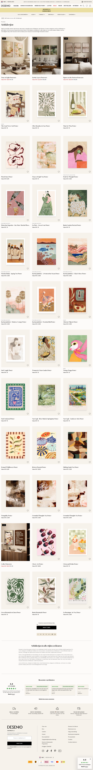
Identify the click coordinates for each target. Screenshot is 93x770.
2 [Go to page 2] (43, 634)
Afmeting (51, 14)
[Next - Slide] (90, 690)
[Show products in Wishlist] (86, 6)
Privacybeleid (71, 737)
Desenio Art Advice (73, 726)
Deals (55, 5)
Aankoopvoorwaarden (73, 734)
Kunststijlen (61, 14)
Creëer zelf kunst (40, 5)
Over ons (44, 726)
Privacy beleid (13, 746)
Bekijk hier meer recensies (46, 699)
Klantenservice (72, 729)
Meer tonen (46, 627)
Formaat (42, 14)
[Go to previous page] (38, 634)
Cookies (70, 739)
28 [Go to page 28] (52, 634)
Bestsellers (67, 5)
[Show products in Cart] (90, 6)
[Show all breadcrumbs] (2, 18)
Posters (16, 5)
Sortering (72, 14)
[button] (85, 763)
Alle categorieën (23, 14)
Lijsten (49, 5)
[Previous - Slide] (23, 690)
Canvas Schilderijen (26, 5)
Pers (43, 729)
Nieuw (60, 5)
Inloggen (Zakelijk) (46, 746)
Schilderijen (19, 18)
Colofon (44, 731)
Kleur (33, 14)
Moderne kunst (10, 18)
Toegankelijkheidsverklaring (49, 739)
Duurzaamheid (45, 737)
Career (44, 734)
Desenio (51, 765)
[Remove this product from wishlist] (28, 72)
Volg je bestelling (72, 731)
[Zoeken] (83, 6)
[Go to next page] (55, 634)
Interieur (75, 5)
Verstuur (19, 743)
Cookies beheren (72, 742)
